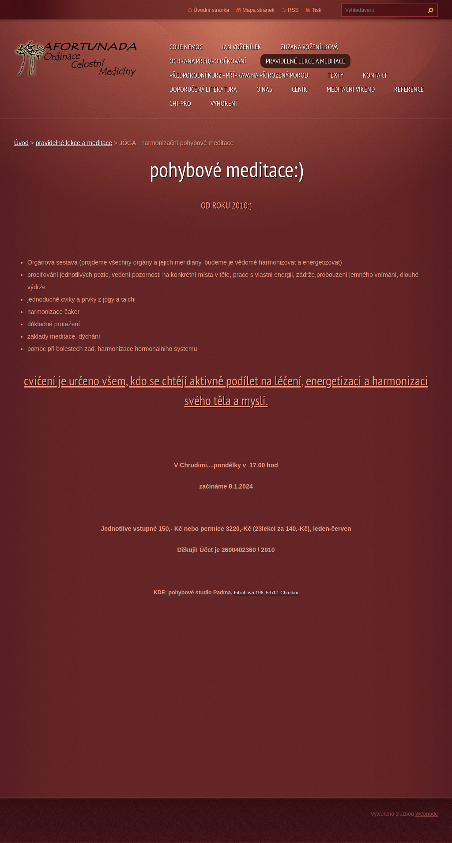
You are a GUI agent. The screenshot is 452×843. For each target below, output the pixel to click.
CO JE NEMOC (186, 46)
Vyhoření (224, 103)
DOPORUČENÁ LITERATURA (203, 89)
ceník (299, 89)
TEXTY (335, 75)
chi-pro (180, 103)
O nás (264, 89)
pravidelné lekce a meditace (305, 60)
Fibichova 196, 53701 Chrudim (266, 592)
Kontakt (375, 75)
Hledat (429, 10)
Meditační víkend (351, 89)
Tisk (316, 10)
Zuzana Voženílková (309, 46)
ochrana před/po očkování (208, 60)
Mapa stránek (258, 10)
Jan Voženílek (241, 46)
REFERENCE (409, 89)
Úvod (21, 142)
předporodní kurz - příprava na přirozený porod (239, 75)
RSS (293, 10)
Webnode (426, 814)
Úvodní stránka (212, 10)
